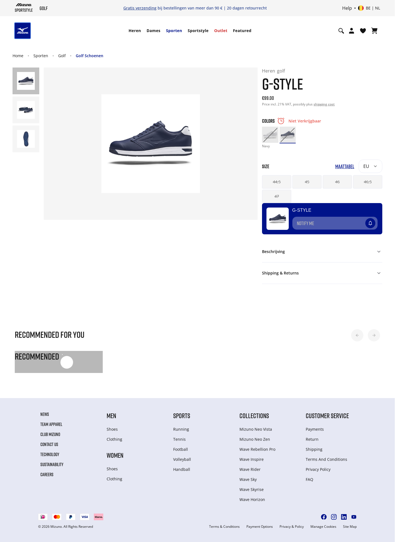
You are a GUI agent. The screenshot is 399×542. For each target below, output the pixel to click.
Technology (49, 454)
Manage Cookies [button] (323, 527)
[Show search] (341, 30)
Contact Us (49, 444)
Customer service (327, 415)
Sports (181, 415)
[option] (270, 135)
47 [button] (277, 196)
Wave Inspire (251, 459)
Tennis (179, 439)
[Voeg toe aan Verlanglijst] (375, 221)
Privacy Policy (318, 469)
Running (181, 429)
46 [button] (337, 181)
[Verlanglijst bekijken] (363, 30)
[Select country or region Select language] (369, 8)
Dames (153, 30)
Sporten (174, 30)
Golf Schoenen (89, 55)
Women (115, 455)
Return (312, 439)
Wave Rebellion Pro (257, 449)
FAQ (309, 479)
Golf (62, 55)
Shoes (112, 429)
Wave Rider (250, 469)
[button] (357, 335)
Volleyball (182, 459)
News (44, 414)
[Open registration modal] (351, 30)
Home (18, 55)
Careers (46, 474)
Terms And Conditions (326, 459)
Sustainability (51, 464)
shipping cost (324, 104)
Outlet (220, 30)
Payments (315, 429)
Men (111, 415)
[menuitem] (135, 30)
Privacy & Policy (292, 527)
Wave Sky (248, 479)
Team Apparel (51, 424)
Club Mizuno (50, 434)
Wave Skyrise (251, 489)
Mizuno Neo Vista (255, 429)
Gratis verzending (139, 8)
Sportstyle (198, 30)
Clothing (114, 439)
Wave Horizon (252, 499)
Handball (181, 469)
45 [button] (307, 181)
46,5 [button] (368, 181)
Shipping (314, 449)
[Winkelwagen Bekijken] (374, 30)
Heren (135, 30)
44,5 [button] (277, 181)
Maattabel (344, 166)
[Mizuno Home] (24, 7)
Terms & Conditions (224, 527)
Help (347, 8)
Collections (254, 415)
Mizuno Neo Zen (254, 439)
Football (180, 449)
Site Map (350, 527)
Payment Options (259, 527)
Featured (242, 30)
